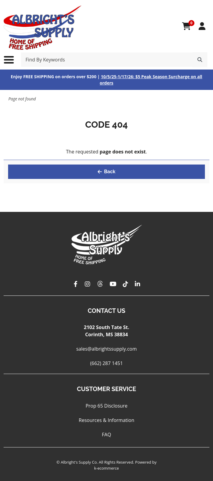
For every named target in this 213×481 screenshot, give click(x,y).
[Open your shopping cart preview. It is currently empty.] (186, 26)
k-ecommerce (106, 468)
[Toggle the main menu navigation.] (12, 59)
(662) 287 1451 (106, 363)
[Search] (200, 59)
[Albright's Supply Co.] (42, 26)
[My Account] (202, 26)
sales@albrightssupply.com (106, 349)
